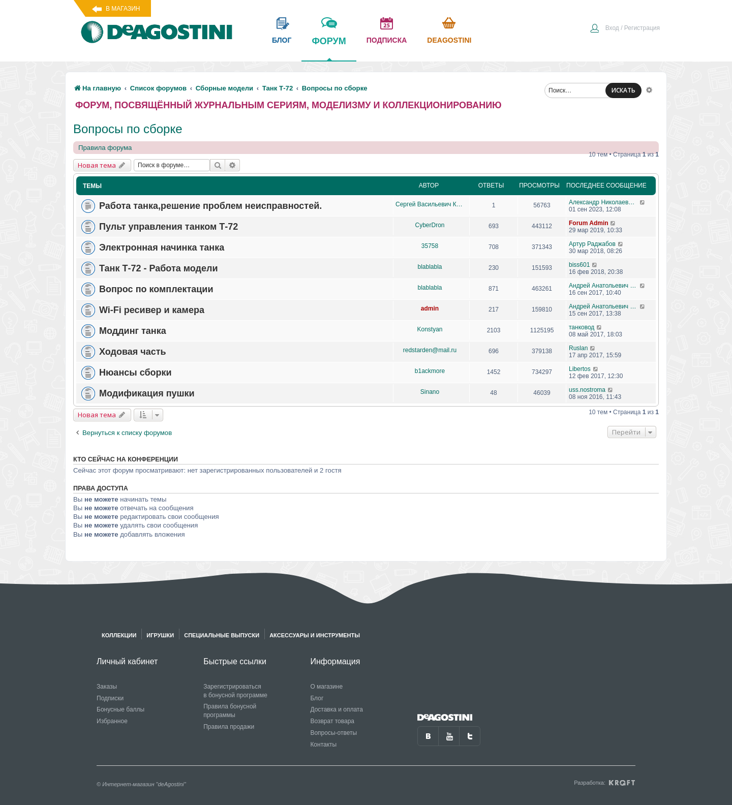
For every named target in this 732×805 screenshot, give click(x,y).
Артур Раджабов (592, 243)
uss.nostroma (587, 389)
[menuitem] (625, 29)
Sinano (429, 391)
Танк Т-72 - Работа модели (158, 268)
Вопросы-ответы (333, 732)
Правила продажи (228, 726)
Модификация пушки (147, 393)
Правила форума (105, 147)
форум (329, 48)
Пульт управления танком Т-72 (168, 227)
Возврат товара (332, 721)
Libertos (580, 369)
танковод (581, 327)
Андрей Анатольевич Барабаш (604, 285)
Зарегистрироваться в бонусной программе (235, 691)
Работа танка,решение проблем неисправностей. (210, 206)
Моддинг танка (132, 331)
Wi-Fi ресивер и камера (151, 310)
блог (281, 40)
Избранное (112, 721)
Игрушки (160, 635)
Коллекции (119, 635)
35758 (429, 246)
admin (430, 308)
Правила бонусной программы (229, 711)
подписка (387, 40)
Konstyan (429, 329)
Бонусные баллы (120, 709)
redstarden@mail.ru (430, 350)
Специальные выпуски (221, 635)
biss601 (579, 264)
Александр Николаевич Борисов (604, 202)
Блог (316, 698)
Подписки (110, 698)
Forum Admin (588, 223)
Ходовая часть (132, 352)
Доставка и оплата (336, 709)
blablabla (429, 266)
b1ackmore (430, 371)
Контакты (323, 744)
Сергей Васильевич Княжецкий (429, 204)
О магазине (326, 686)
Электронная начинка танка (161, 247)
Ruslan (578, 348)
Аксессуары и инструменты (314, 635)
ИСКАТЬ (623, 90)
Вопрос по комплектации (156, 289)
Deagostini (449, 40)
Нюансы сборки (135, 372)
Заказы (107, 686)
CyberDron (429, 225)
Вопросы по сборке (127, 129)
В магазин (123, 8)
